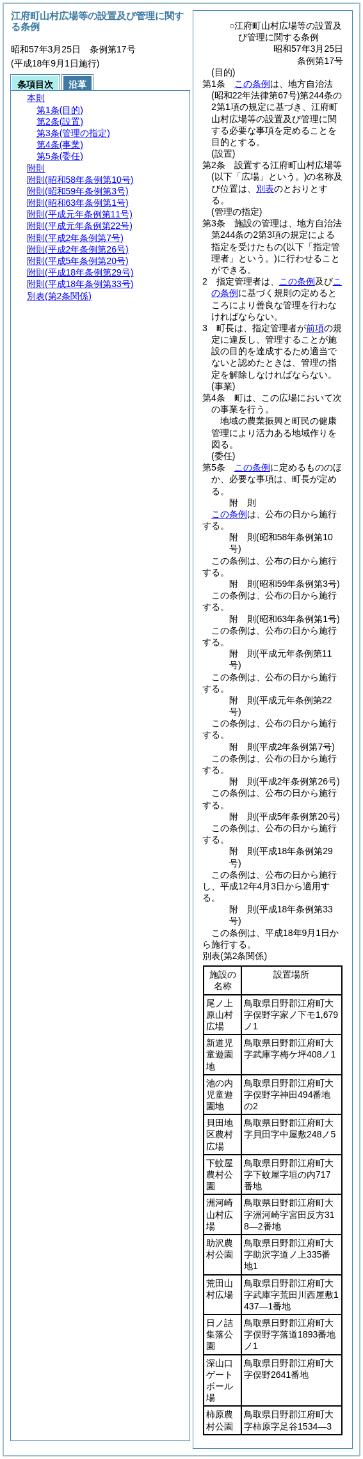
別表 (265, 188)
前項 (315, 328)
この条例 (252, 84)
